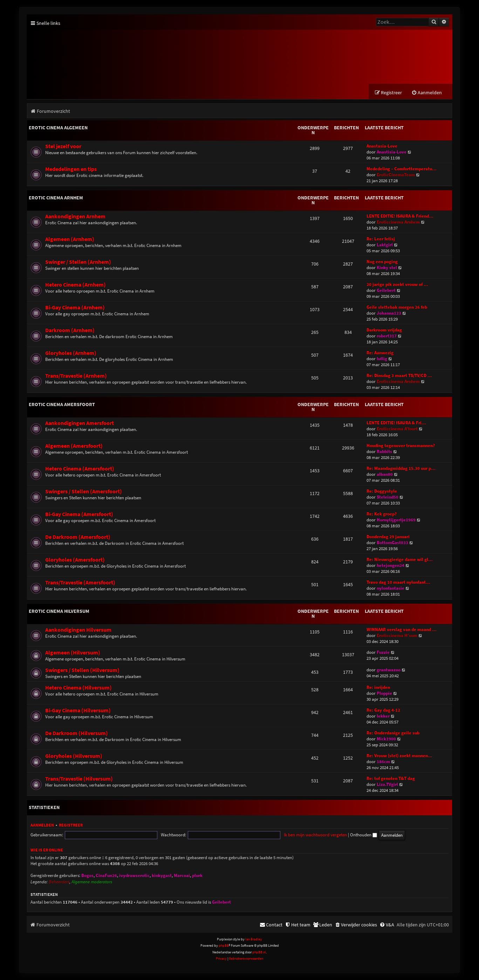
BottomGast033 (392, 543)
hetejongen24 (390, 566)
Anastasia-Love (382, 146)
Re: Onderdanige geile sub (393, 733)
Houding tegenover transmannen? (401, 446)
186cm (383, 762)
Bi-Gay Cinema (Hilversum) (78, 710)
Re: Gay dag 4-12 (383, 710)
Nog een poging (382, 262)
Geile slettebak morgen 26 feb (397, 307)
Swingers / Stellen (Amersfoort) (83, 491)
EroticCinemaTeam (396, 175)
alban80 (385, 475)
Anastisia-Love (391, 152)
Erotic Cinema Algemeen (58, 128)
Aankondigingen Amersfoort (79, 423)
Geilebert (386, 291)
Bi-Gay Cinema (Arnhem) (75, 307)
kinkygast (162, 876)
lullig (382, 359)
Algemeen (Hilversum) (72, 653)
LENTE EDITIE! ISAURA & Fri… (396, 423)
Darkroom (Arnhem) (70, 330)
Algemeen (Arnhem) (69, 239)
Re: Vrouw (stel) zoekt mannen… (399, 756)
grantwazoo (389, 670)
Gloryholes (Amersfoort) (75, 560)
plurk (197, 876)
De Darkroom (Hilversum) (76, 733)
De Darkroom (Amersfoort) (77, 537)
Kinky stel (387, 268)
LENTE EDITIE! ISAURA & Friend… (400, 216)
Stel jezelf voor (63, 146)
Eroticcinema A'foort (397, 429)
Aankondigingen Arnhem (75, 216)
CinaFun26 (106, 876)
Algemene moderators (91, 882)
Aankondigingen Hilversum (78, 630)
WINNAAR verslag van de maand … (402, 630)
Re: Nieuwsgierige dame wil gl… (400, 560)
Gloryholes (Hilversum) (73, 756)
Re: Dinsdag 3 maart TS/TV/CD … (399, 376)
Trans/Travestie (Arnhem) (76, 376)
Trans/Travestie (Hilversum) (79, 779)
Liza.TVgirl (387, 785)
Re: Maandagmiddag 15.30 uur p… (401, 469)
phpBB (224, 946)
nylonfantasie (390, 588)
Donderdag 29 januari (388, 537)
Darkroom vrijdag (384, 330)
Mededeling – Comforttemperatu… (402, 169)
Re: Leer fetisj (381, 239)
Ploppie (384, 694)
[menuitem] (426, 93)
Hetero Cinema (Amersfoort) (79, 469)
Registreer (71, 825)
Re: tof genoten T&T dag (391, 779)
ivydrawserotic (134, 876)
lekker (383, 716)
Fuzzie (383, 653)
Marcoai (182, 876)
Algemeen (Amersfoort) (74, 446)
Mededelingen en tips (71, 169)
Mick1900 (386, 739)
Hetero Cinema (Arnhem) (75, 285)
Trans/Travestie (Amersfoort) (80, 583)
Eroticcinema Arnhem (398, 222)
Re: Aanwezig (380, 353)
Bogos (87, 876)
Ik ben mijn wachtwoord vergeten (258, 835)
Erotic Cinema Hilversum (59, 611)
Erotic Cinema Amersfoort (62, 405)
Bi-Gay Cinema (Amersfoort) (79, 514)
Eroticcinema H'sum (397, 636)
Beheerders (59, 882)
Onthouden (306, 835)
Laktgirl (385, 245)
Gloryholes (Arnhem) (70, 353)
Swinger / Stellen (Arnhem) (78, 262)
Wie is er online (46, 849)
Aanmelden (42, 825)
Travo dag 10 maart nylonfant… (398, 582)
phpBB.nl (259, 952)
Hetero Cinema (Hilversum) (78, 688)
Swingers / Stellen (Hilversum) (82, 670)
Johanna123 (389, 313)
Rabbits (384, 452)
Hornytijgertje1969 (396, 520)
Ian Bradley (253, 939)
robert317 (387, 336)
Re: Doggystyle (382, 491)
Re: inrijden (378, 688)
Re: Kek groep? (382, 514)
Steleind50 (387, 497)
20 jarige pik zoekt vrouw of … (397, 285)
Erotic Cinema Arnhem (56, 198)
